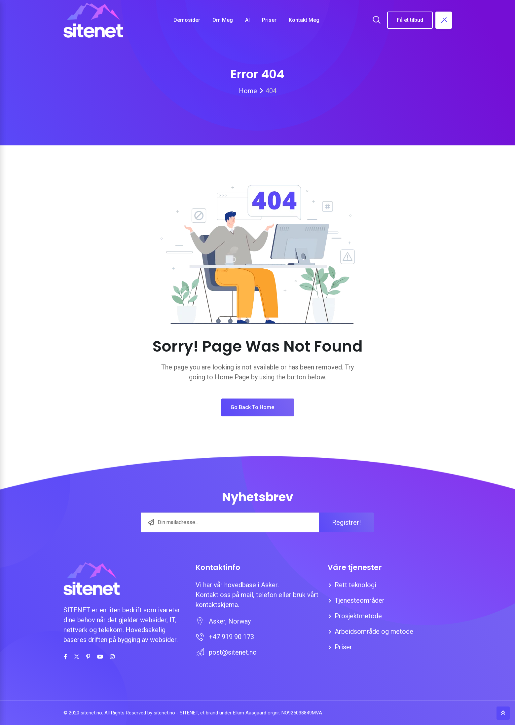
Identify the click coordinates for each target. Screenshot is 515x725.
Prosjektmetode (358, 616)
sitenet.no (164, 713)
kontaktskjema (217, 605)
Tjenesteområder (360, 600)
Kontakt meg (304, 20)
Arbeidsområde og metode (374, 631)
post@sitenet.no (233, 652)
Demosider (186, 20)
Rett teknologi (355, 585)
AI (247, 20)
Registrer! (346, 522)
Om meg (222, 20)
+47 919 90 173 (231, 637)
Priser (269, 20)
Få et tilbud (410, 20)
